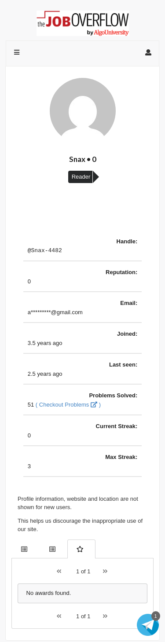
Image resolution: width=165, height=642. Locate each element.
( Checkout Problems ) (68, 406)
